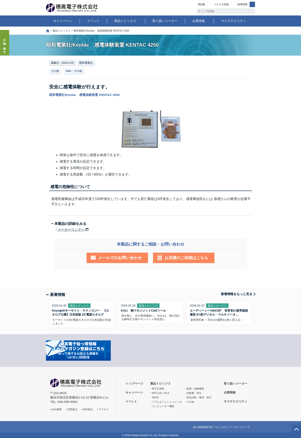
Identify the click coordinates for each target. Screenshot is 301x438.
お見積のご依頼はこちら (186, 258)
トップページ (47, 30)
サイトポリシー (224, 427)
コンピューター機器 (163, 406)
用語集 (201, 4)
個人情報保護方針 (203, 427)
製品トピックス (125, 21)
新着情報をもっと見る (236, 293)
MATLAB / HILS (160, 393)
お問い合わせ (4, 45)
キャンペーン (62, 21)
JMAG (155, 397)
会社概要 (57, 409)
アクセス (104, 409)
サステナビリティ (233, 21)
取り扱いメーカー (164, 21)
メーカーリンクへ (71, 229)
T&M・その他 (73, 71)
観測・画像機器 (195, 388)
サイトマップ (242, 427)
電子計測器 (158, 388)
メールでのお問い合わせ (120, 258)
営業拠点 (72, 409)
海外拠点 (88, 409)
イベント (93, 21)
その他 (55, 71)
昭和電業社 (86, 62)
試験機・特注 (194, 393)
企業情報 (198, 21)
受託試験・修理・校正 (199, 397)
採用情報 (242, 4)
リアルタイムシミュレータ (167, 401)
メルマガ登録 (221, 4)
